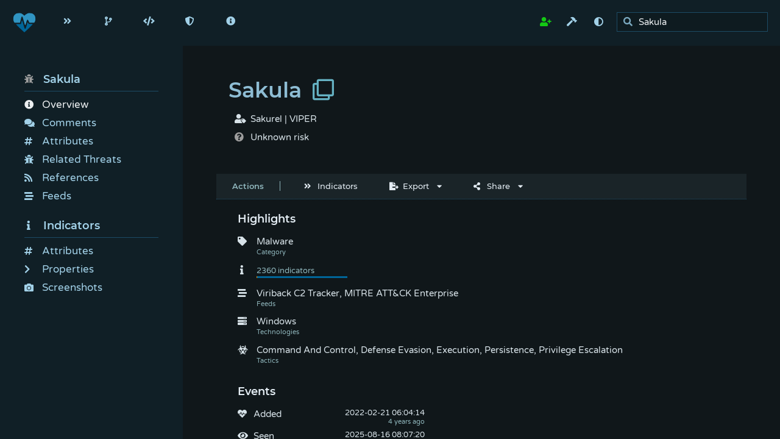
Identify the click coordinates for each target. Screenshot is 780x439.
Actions (248, 186)
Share (491, 186)
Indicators (62, 225)
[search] (696, 22)
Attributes (58, 141)
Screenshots (63, 287)
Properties (59, 269)
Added (268, 414)
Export (409, 186)
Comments (60, 122)
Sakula (52, 79)
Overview (56, 104)
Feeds (47, 196)
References (61, 177)
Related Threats (72, 159)
